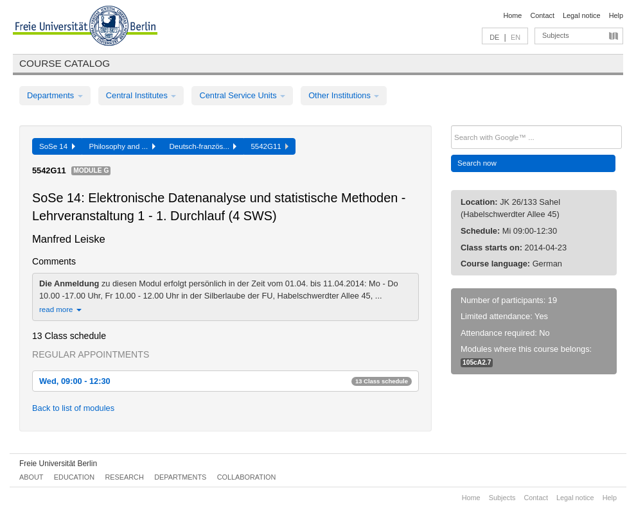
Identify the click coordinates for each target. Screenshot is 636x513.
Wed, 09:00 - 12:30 (225, 381)
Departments (55, 95)
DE (494, 37)
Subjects (555, 35)
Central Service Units (242, 95)
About (31, 477)
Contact (542, 15)
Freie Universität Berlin (58, 463)
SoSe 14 (57, 146)
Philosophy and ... (122, 146)
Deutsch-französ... (203, 146)
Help (616, 15)
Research (124, 477)
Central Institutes (141, 95)
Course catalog (64, 63)
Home (512, 15)
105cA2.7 (477, 362)
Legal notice (582, 15)
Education (74, 477)
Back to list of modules (73, 408)
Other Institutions (343, 95)
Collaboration (246, 477)
